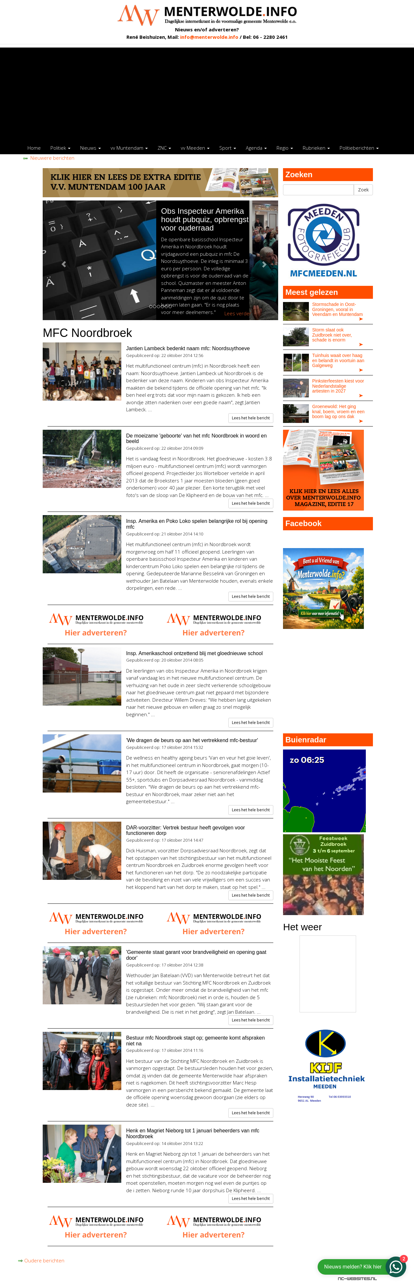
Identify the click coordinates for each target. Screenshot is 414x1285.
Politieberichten (359, 148)
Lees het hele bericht (251, 418)
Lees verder (261, 313)
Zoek (363, 190)
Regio (285, 148)
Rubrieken (316, 148)
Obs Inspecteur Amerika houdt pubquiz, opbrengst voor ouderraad (229, 219)
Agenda (256, 148)
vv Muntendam (129, 148)
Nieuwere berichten (48, 158)
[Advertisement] (207, 93)
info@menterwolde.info (209, 37)
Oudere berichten (41, 1260)
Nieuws (90, 148)
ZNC (164, 148)
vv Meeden (195, 148)
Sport (227, 148)
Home (34, 148)
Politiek (60, 148)
